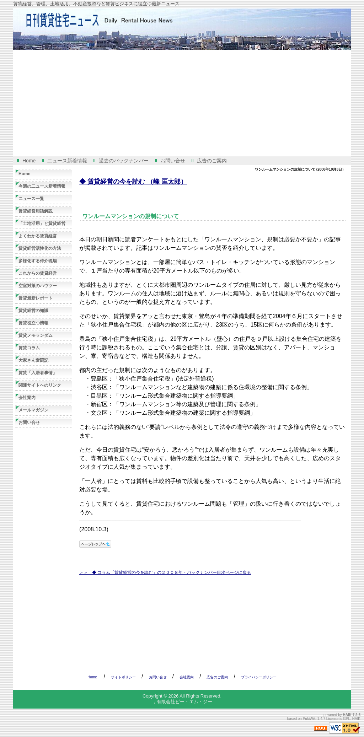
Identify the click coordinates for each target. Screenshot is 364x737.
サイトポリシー (123, 677)
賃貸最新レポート (35, 298)
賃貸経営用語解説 (35, 211)
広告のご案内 (212, 160)
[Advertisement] (182, 103)
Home (29, 160)
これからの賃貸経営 (37, 273)
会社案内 (27, 397)
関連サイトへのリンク (39, 385)
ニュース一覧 (31, 198)
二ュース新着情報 (67, 160)
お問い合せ (172, 160)
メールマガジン (33, 410)
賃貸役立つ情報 (33, 323)
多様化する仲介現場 (37, 260)
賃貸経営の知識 (33, 310)
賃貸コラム (29, 347)
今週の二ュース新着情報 (41, 186)
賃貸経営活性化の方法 (39, 248)
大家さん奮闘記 (33, 360)
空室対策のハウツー (37, 285)
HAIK (347, 715)
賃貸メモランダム (35, 335)
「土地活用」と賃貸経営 (41, 223)
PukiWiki (309, 719)
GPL (346, 719)
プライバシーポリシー (259, 677)
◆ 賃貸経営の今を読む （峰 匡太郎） (133, 181)
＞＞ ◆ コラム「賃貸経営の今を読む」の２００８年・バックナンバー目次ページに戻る (165, 572)
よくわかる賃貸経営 (37, 235)
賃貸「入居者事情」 (37, 372)
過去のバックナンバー (124, 160)
